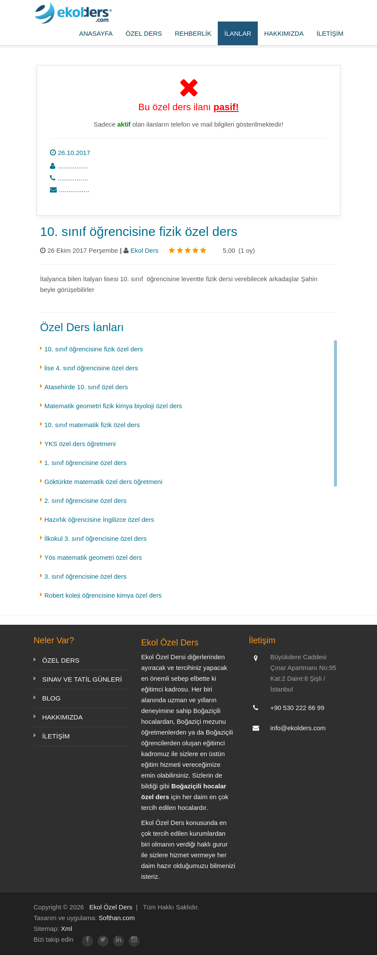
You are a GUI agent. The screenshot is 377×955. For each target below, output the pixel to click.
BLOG (51, 698)
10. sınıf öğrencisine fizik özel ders (93, 349)
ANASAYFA (96, 33)
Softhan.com (117, 917)
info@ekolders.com (298, 728)
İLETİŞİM (329, 33)
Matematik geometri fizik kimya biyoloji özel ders (113, 405)
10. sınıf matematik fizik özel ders (92, 424)
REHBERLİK (193, 33)
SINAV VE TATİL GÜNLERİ (81, 679)
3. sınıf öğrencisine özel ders (85, 576)
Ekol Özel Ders (110, 907)
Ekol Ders (145, 250)
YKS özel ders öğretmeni (80, 443)
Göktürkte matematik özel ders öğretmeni (103, 481)
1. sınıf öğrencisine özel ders (85, 462)
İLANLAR (237, 33)
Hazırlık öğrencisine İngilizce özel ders (99, 519)
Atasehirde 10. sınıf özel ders (86, 387)
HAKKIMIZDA (284, 33)
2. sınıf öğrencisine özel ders (85, 500)
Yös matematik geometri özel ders (93, 557)
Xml (66, 928)
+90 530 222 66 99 (297, 707)
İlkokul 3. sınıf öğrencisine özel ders (95, 538)
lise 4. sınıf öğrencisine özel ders (91, 368)
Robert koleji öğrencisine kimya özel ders (103, 595)
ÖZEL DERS (144, 33)
